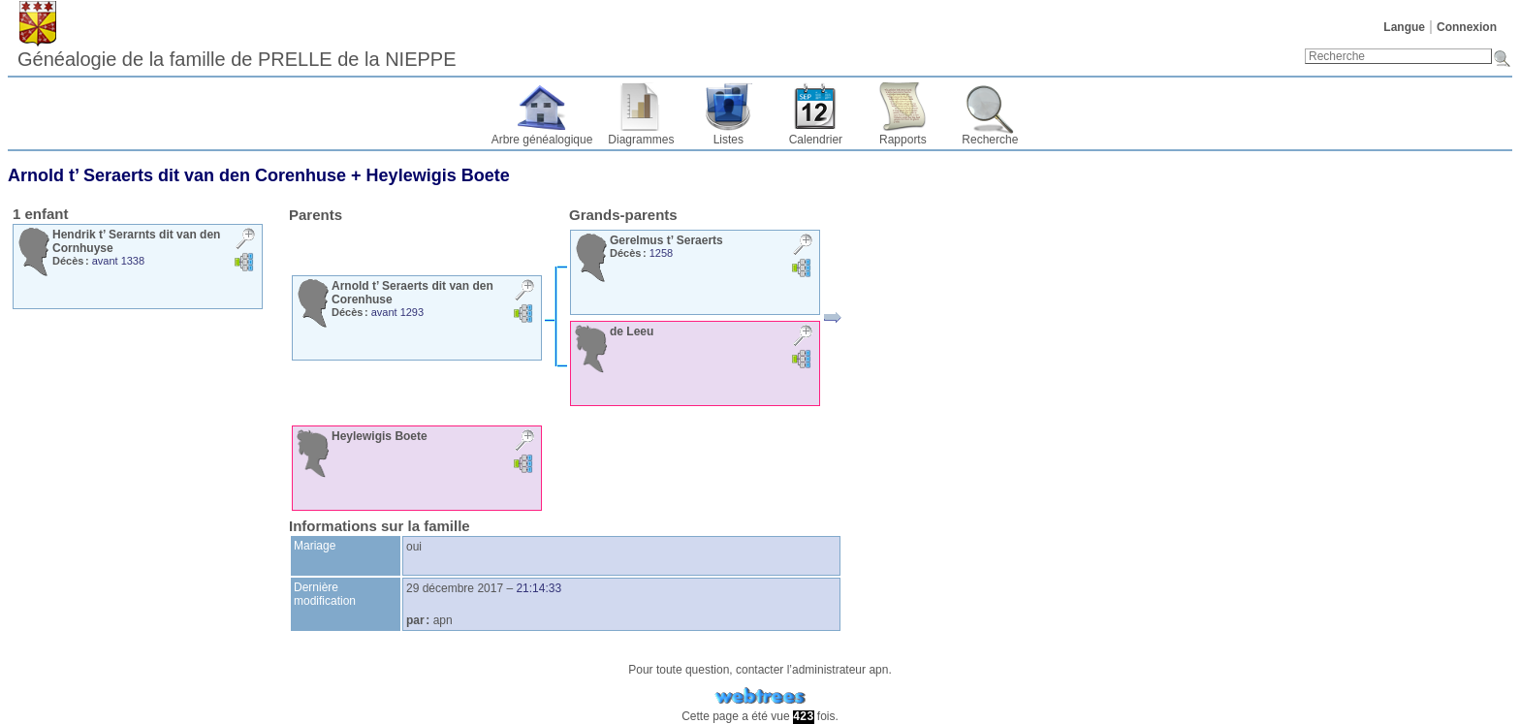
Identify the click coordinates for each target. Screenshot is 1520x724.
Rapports (903, 139)
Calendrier (815, 139)
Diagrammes (641, 139)
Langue (1404, 27)
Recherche (990, 139)
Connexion (1467, 27)
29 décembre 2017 (454, 588)
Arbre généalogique (542, 139)
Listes (728, 139)
